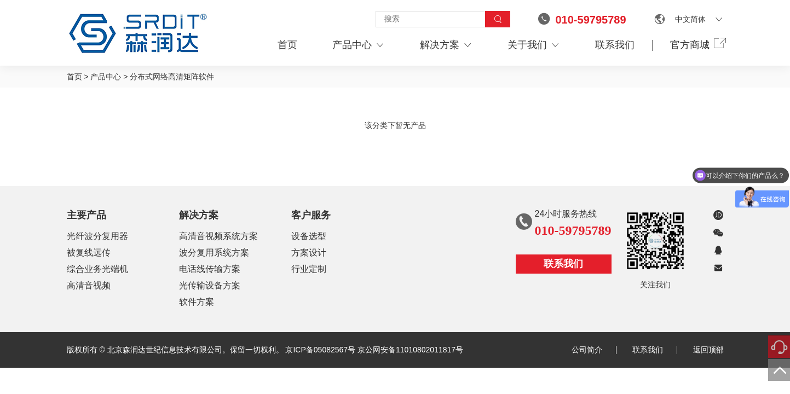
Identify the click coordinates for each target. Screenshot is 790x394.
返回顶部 (708, 349)
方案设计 (308, 252)
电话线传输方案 (209, 269)
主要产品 (86, 215)
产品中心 (358, 45)
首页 (287, 44)
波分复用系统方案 (214, 252)
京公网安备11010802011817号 (410, 349)
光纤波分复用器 (97, 236)
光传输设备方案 (209, 285)
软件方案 (196, 301)
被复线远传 (89, 252)
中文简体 (690, 19)
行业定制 (308, 269)
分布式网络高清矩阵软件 (172, 76)
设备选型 (308, 236)
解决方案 (446, 45)
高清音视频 (89, 285)
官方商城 (697, 44)
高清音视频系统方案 (218, 236)
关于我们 (534, 45)
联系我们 (615, 44)
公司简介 (594, 349)
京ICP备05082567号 (320, 349)
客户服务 (311, 215)
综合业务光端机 (97, 269)
